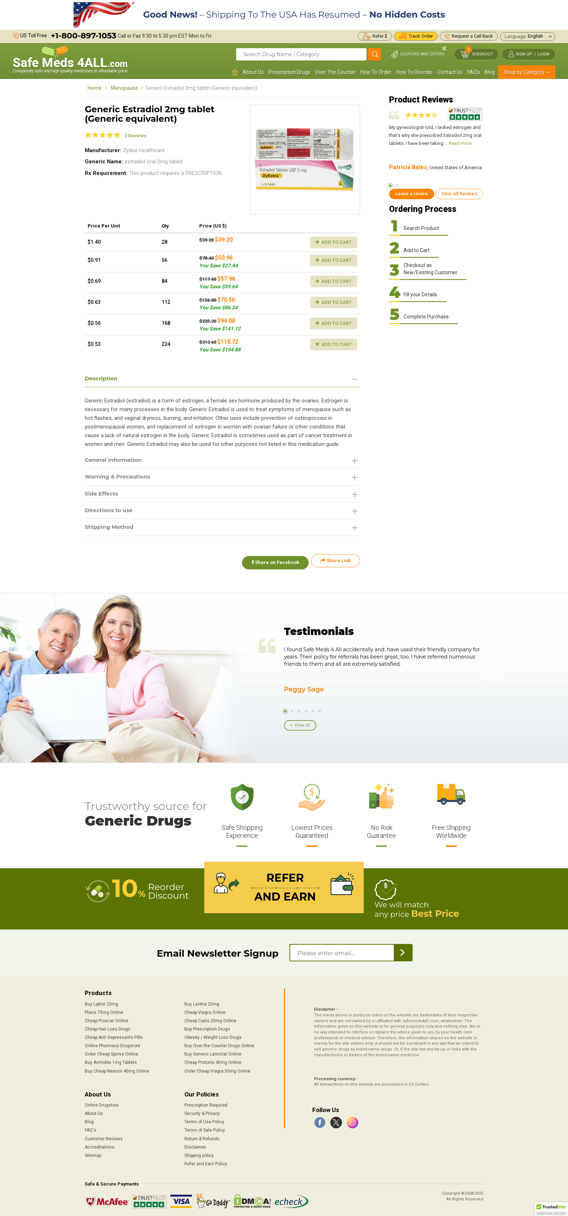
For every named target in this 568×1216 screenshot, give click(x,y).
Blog (490, 72)
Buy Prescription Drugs (207, 1027)
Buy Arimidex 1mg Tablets (111, 1061)
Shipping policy (199, 1153)
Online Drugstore (102, 1103)
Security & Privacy (202, 1111)
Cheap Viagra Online (204, 1010)
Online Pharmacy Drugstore (112, 1043)
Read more (460, 143)
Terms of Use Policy (204, 1120)
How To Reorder (414, 72)
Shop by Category (524, 72)
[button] (551, 1209)
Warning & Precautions (120, 478)
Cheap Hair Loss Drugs (107, 1027)
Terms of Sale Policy (204, 1128)
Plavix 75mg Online (104, 1010)
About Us (253, 72)
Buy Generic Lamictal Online (212, 1052)
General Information (115, 460)
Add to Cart (334, 242)
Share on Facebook (272, 564)
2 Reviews (135, 135)
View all (302, 724)
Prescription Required (205, 1103)
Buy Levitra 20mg (201, 1002)
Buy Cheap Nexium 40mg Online (117, 1069)
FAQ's (473, 72)
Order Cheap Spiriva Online (111, 1052)
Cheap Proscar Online (106, 1018)
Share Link (336, 564)
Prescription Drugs (289, 72)
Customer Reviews (104, 1137)
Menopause (124, 88)
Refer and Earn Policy (205, 1162)
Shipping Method (111, 530)
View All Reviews (459, 193)
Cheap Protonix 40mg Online (212, 1061)
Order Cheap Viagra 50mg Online (217, 1069)
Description (102, 378)
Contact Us (450, 72)
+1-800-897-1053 (83, 36)
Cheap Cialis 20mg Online (210, 1018)
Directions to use (110, 512)
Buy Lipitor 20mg (101, 1002)
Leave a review (412, 193)
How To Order (376, 72)
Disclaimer (195, 1145)
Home (94, 88)
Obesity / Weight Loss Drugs (213, 1035)
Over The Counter (335, 72)
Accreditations (99, 1145)
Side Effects (103, 495)
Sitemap (93, 1153)
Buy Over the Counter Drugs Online (219, 1043)
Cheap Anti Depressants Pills (114, 1035)
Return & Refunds (202, 1137)
